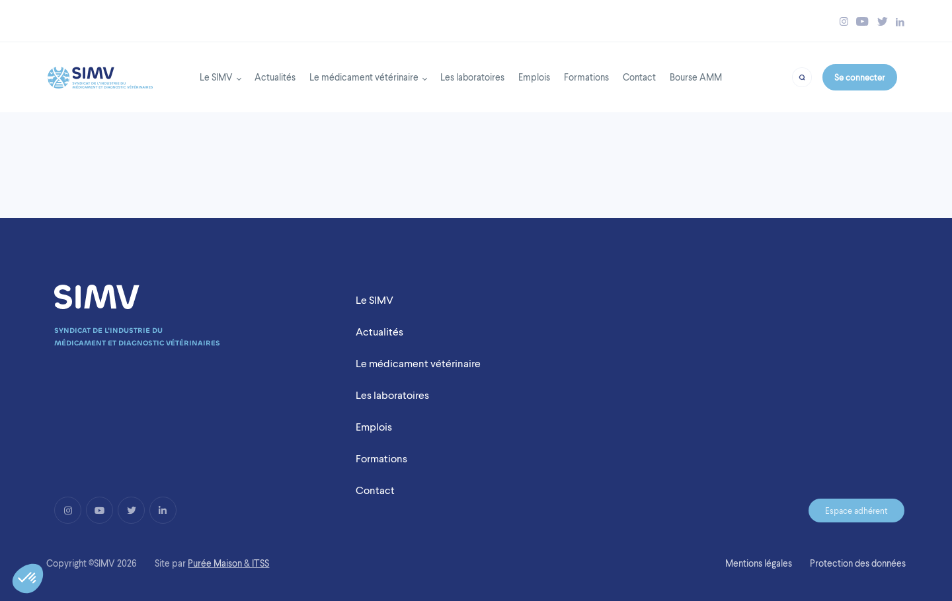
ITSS (260, 563)
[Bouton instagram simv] (844, 21)
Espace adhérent (856, 510)
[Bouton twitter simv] (882, 21)
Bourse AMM (696, 77)
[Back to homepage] (100, 74)
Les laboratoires (472, 77)
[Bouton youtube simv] (862, 21)
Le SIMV (216, 77)
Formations (586, 77)
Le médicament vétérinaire (363, 77)
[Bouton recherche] (801, 76)
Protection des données (858, 563)
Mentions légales (758, 563)
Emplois (534, 77)
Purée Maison (215, 563)
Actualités (275, 77)
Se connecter (859, 77)
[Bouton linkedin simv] (900, 21)
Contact (639, 77)
